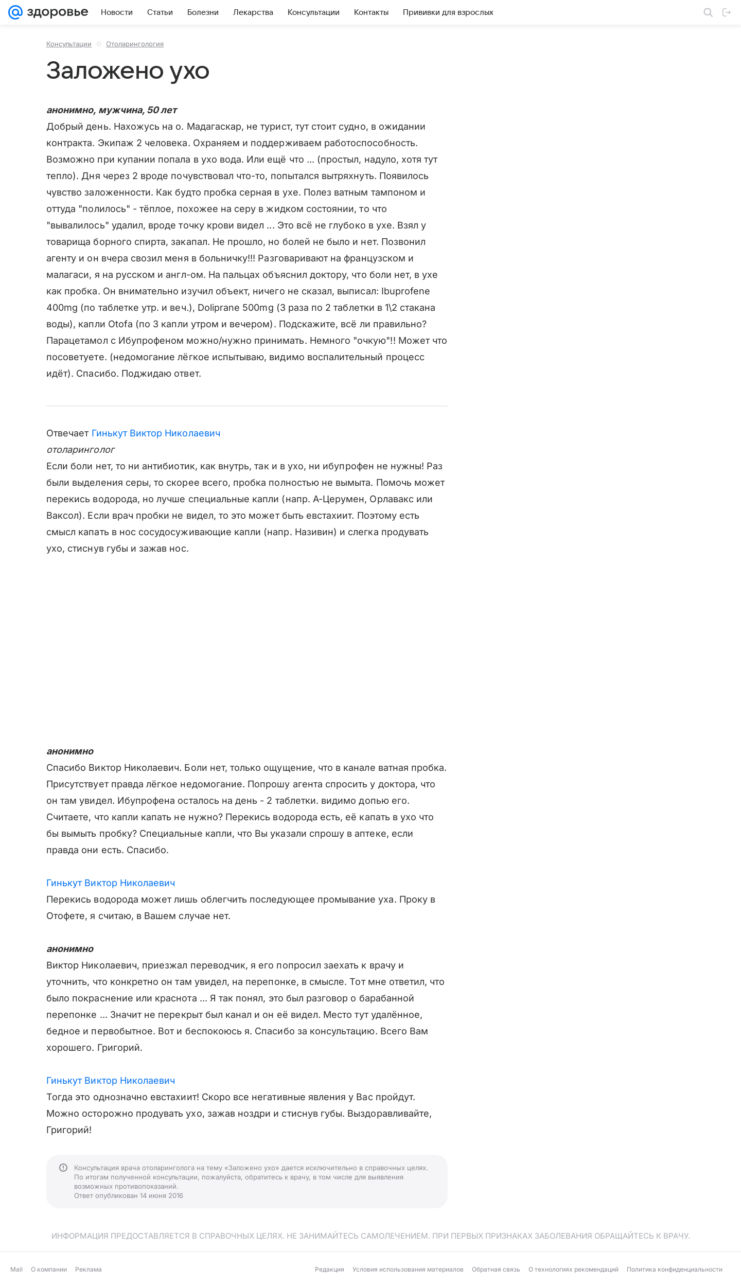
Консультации (69, 44)
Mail (16, 1269)
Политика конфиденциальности (674, 1269)
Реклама (88, 1269)
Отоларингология (135, 44)
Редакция (329, 1269)
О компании (49, 1269)
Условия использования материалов (408, 1269)
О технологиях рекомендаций (573, 1269)
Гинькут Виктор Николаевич (156, 433)
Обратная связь (496, 1269)
